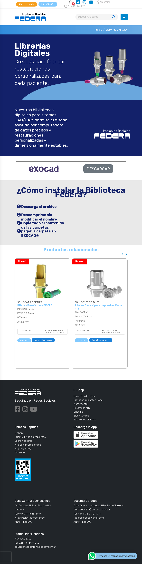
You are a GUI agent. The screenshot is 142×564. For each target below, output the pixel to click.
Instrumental (81, 403)
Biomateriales (81, 415)
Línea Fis (78, 411)
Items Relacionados (43, 340)
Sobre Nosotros (23, 440)
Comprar (24, 340)
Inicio (98, 29)
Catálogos (20, 452)
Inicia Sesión (47, 4)
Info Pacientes (23, 448)
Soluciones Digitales (85, 419)
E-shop (19, 433)
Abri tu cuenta (26, 4)
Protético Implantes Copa (88, 400)
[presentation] (122, 254)
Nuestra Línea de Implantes (30, 436)
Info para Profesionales (28, 444)
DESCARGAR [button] (98, 169)
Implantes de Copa (84, 396)
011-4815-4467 (74, 6)
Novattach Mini (82, 407)
